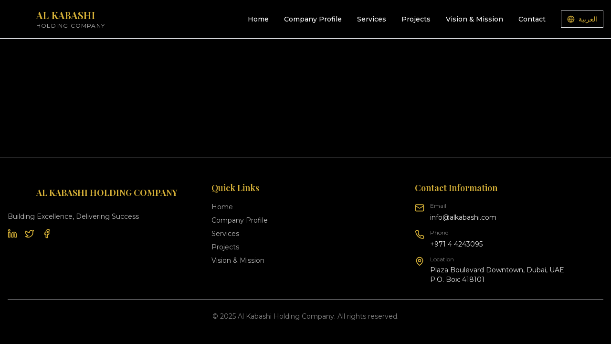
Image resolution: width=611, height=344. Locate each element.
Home (258, 19)
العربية (582, 19)
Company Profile (313, 19)
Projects (416, 19)
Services (371, 19)
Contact (532, 19)
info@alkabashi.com (463, 217)
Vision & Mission (474, 19)
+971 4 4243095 (456, 244)
